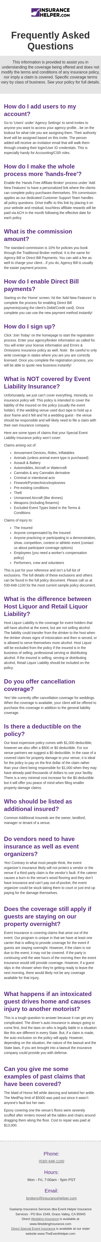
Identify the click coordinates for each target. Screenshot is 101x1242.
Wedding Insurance (45, 1219)
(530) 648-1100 (51, 1161)
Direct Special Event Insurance (33, 1228)
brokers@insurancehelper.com (51, 1198)
